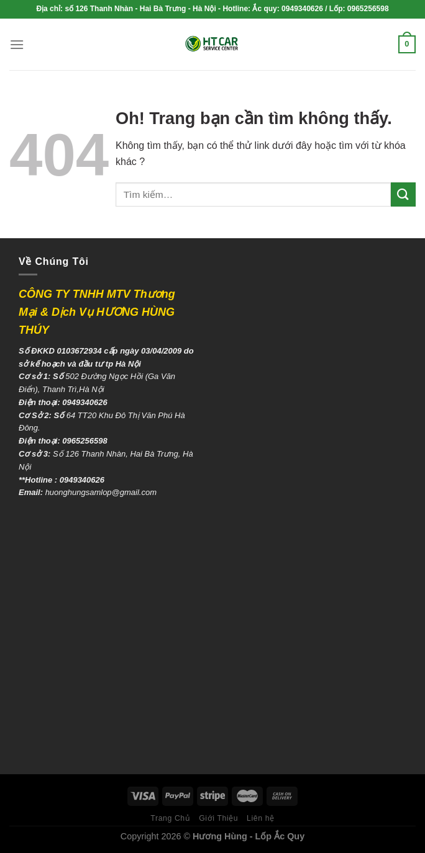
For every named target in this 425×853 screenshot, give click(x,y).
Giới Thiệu (218, 818)
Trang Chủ (170, 818)
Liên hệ (261, 818)
